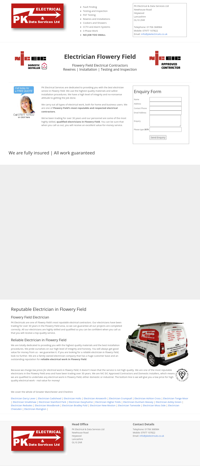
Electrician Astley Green (168, 401)
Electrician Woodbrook (47, 405)
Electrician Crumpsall (120, 398)
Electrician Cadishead (49, 398)
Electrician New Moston (102, 405)
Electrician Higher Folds (108, 401)
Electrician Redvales (21, 405)
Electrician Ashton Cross (148, 398)
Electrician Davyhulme (81, 401)
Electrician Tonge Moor (175, 398)
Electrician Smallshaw (24, 401)
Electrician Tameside (129, 405)
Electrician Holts (72, 398)
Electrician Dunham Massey (138, 401)
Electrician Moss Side (154, 405)
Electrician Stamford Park (52, 401)
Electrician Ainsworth (95, 398)
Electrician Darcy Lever (23, 398)
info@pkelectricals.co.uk (154, 34)
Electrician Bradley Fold (74, 405)
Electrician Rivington (35, 408)
